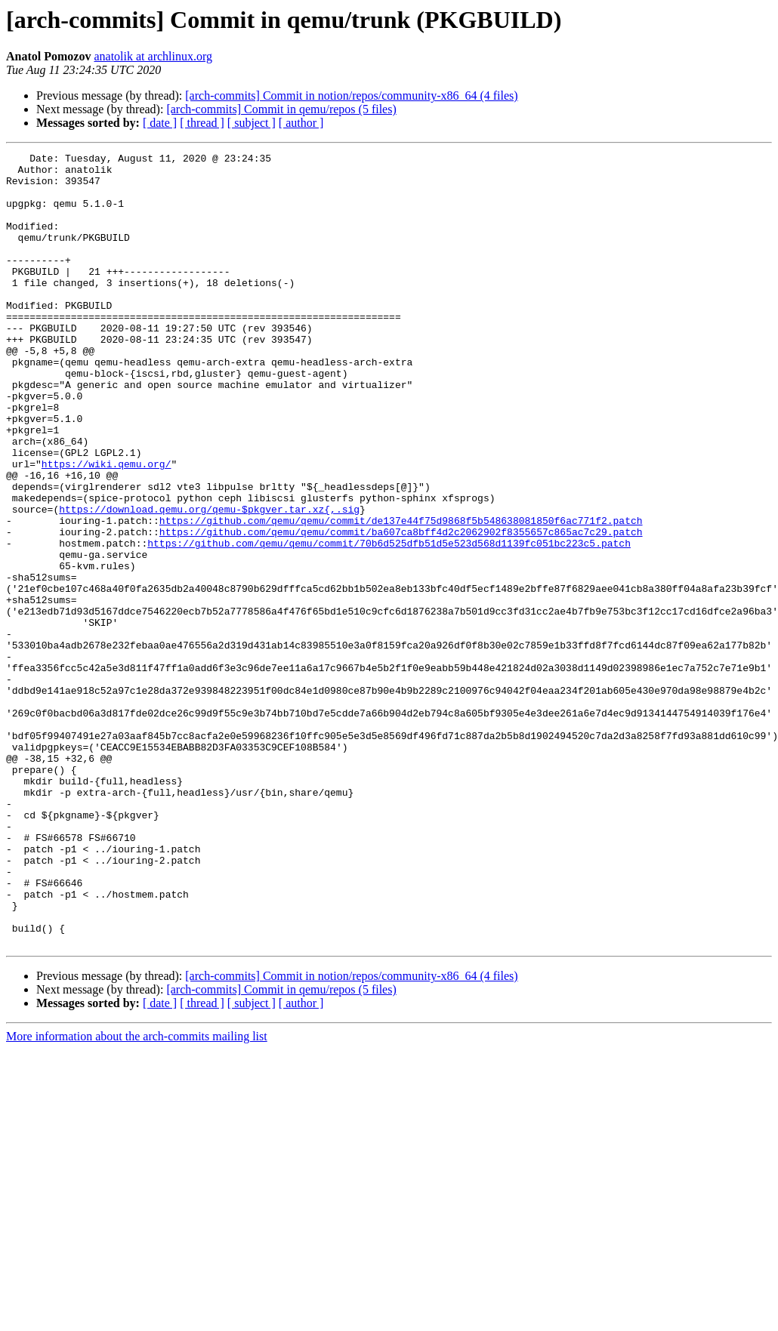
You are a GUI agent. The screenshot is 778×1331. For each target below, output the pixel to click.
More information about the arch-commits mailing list (136, 1194)
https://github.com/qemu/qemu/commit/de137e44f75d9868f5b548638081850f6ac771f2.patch (401, 595)
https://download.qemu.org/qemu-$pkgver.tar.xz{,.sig (209, 581)
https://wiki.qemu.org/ (106, 527)
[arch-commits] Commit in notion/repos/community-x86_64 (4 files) (351, 95)
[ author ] (301, 122)
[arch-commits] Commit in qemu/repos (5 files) (281, 109)
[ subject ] (251, 122)
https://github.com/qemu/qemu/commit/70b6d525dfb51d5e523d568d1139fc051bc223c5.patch (389, 622)
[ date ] (160, 122)
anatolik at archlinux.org (153, 56)
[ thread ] (202, 122)
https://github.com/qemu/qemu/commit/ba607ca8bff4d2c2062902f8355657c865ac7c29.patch (401, 608)
